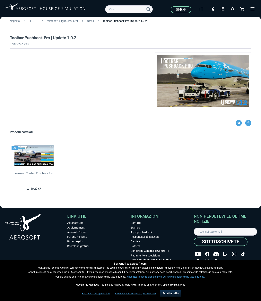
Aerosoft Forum (76, 232)
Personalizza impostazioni (96, 293)
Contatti (136, 222)
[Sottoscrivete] (221, 242)
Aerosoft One (75, 222)
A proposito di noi (141, 232)
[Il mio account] (233, 9)
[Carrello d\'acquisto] (242, 9)
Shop (181, 9)
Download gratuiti (78, 246)
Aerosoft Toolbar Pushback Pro (34, 173)
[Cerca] (148, 9)
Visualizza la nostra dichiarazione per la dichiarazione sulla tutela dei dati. (165, 276)
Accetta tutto (170, 293)
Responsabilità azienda (145, 236)
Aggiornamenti (76, 227)
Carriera (135, 241)
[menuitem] (129, 9)
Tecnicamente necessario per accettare (135, 293)
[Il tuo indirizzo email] (225, 232)
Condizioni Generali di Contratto (150, 250)
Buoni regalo (75, 241)
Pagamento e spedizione (145, 255)
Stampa (135, 227)
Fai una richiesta (77, 236)
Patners (135, 246)
